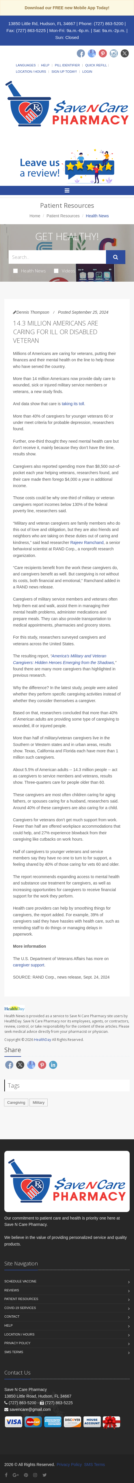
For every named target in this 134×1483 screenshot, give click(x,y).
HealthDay (42, 1039)
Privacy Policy (17, 1343)
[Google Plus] (16, 1475)
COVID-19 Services (20, 1308)
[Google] (92, 53)
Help (45, 65)
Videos (64, 271)
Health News (29, 271)
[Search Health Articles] (57, 257)
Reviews (11, 1290)
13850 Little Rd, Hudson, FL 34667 (41, 23)
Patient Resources (62, 216)
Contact (11, 1316)
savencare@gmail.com (30, 1409)
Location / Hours (31, 71)
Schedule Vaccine (20, 1281)
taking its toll (73, 403)
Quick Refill (96, 65)
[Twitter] (125, 53)
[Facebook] (81, 53)
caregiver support (28, 965)
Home (34, 216)
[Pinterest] (103, 53)
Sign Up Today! (64, 71)
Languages (26, 65)
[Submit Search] (115, 257)
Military (38, 1102)
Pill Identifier (67, 65)
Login (87, 71)
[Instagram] (114, 53)
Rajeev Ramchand (86, 542)
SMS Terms (13, 1352)
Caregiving (16, 1102)
